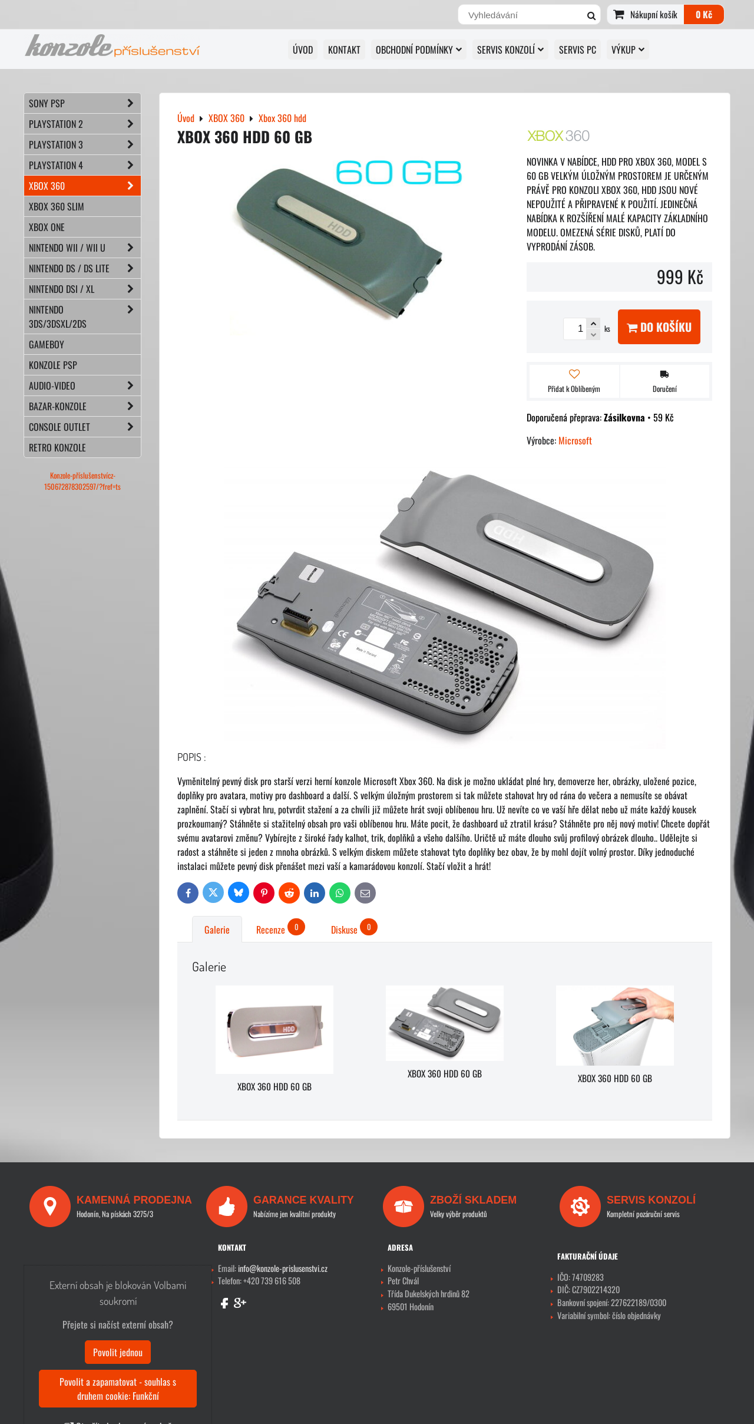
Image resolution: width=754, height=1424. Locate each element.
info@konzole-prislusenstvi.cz (283, 1268)
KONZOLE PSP (53, 365)
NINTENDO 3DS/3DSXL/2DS (85, 316)
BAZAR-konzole (85, 406)
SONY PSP (85, 103)
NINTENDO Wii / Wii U (85, 248)
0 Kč (704, 14)
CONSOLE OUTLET (85, 427)
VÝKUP (627, 49)
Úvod (303, 49)
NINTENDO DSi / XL (85, 289)
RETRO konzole (57, 447)
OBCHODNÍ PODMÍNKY (419, 49)
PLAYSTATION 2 (85, 124)
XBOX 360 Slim (56, 206)
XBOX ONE (47, 227)
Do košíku (659, 326)
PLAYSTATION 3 (85, 144)
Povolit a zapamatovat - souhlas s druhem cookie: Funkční (117, 1388)
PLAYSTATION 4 (85, 165)
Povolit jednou (118, 1352)
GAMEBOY (46, 344)
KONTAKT (344, 49)
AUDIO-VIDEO (85, 385)
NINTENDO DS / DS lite (85, 268)
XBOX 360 (85, 186)
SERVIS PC (577, 49)
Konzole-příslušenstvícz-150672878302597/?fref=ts (82, 481)
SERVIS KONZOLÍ (510, 49)
